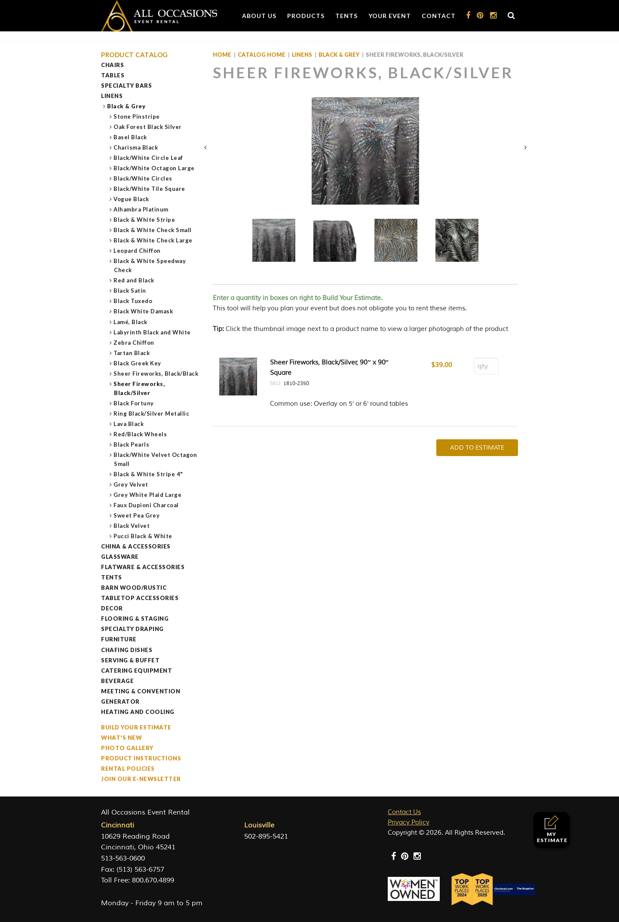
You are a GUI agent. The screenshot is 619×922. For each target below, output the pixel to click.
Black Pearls (131, 444)
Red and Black (134, 280)
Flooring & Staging (135, 618)
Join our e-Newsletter (141, 778)
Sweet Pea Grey (136, 515)
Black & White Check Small (153, 230)
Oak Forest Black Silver (148, 126)
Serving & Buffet (130, 660)
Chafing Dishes (126, 649)
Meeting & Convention (140, 691)
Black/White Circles (143, 178)
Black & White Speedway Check (150, 265)
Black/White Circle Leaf (148, 157)
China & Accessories (136, 546)
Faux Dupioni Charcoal (146, 505)
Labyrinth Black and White (152, 332)
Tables (112, 75)
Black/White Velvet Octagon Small (155, 459)
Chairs (112, 64)
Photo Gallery (127, 747)
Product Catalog (134, 55)
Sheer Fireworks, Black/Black (156, 373)
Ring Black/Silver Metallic (151, 413)
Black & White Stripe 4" (148, 474)
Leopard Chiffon (137, 250)
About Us (259, 15)
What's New (121, 737)
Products (306, 15)
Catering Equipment (136, 670)
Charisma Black (136, 147)
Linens (112, 95)
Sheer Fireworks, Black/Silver (139, 388)
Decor (112, 608)
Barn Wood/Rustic (133, 587)
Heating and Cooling (138, 711)
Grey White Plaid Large (147, 494)
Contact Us (404, 812)
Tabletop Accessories (139, 597)
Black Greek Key (137, 363)
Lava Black (129, 423)
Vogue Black (131, 199)
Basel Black (130, 137)
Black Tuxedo (133, 300)
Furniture (119, 639)
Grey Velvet (131, 484)
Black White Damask (143, 311)
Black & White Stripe (144, 219)
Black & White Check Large (153, 240)
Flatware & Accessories (142, 567)
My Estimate (552, 829)
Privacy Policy (408, 822)
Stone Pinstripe (137, 116)
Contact (439, 15)
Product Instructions (141, 758)
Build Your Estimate (136, 727)
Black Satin (130, 290)
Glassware (120, 556)
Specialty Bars (126, 85)
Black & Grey (126, 106)
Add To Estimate (477, 447)
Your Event (389, 15)
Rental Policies (128, 768)
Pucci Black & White (143, 536)
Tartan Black (132, 352)
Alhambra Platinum (141, 209)
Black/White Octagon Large (154, 168)
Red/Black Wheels (140, 434)
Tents (346, 15)
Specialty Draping (132, 628)
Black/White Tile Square (149, 188)
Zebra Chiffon (134, 342)
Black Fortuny (134, 403)
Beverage (117, 680)
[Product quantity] (486, 366)
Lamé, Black (130, 322)
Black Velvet (132, 525)
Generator (120, 701)
